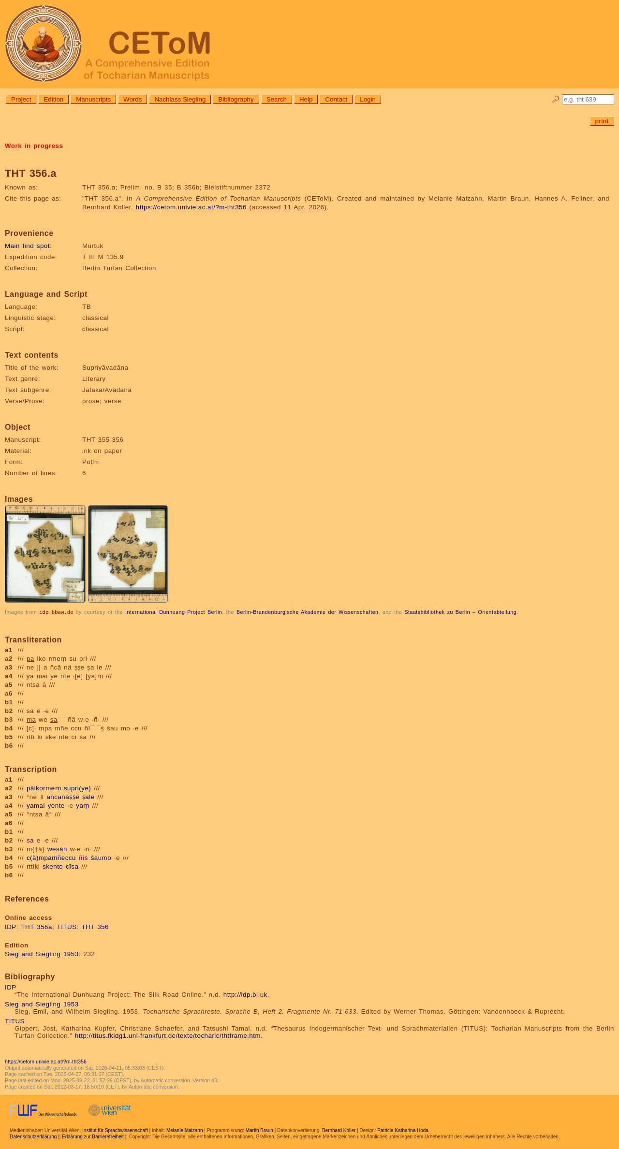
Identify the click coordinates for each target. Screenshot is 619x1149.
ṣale (88, 796)
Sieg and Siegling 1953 (42, 953)
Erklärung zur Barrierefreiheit (93, 1136)
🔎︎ (556, 99)
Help (305, 99)
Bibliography (235, 99)
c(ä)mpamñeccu (51, 857)
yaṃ (82, 805)
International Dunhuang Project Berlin (173, 612)
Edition (53, 99)
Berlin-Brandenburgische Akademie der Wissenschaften (307, 612)
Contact (336, 99)
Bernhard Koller (338, 1130)
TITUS (67, 926)
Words (132, 99)
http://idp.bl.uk (245, 994)
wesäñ (57, 848)
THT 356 (95, 926)
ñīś (83, 857)
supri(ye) (77, 787)
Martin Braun (259, 1130)
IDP (10, 926)
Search (276, 99)
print (602, 121)
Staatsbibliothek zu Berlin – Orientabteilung (460, 612)
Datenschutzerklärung (33, 1136)
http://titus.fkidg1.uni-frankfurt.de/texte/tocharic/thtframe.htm (168, 1035)
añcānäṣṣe (62, 796)
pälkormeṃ (44, 787)
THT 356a (36, 926)
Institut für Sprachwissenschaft (115, 1130)
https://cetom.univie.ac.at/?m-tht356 (191, 207)
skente (53, 866)
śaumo (101, 857)
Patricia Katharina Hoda (402, 1130)
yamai (36, 805)
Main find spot (27, 245)
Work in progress (34, 145)
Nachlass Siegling (180, 99)
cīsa (72, 866)
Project (21, 99)
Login (368, 99)
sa (30, 840)
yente (56, 805)
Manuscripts (93, 99)
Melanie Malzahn (184, 1130)
